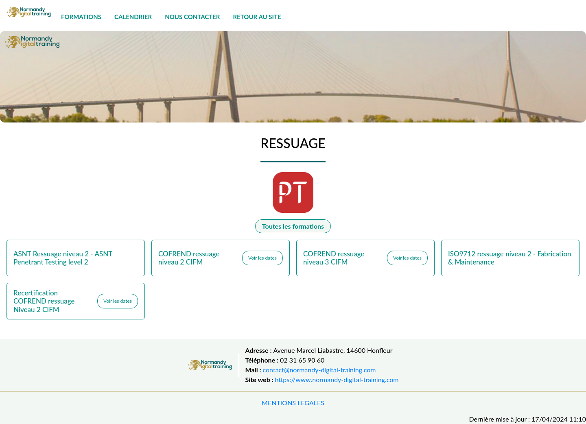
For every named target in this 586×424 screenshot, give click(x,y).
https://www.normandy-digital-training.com (337, 379)
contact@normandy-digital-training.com (319, 370)
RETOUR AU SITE (257, 16)
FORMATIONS (81, 16)
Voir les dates (262, 258)
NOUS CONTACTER (192, 16)
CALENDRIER (133, 16)
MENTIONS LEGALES (293, 403)
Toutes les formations (293, 226)
